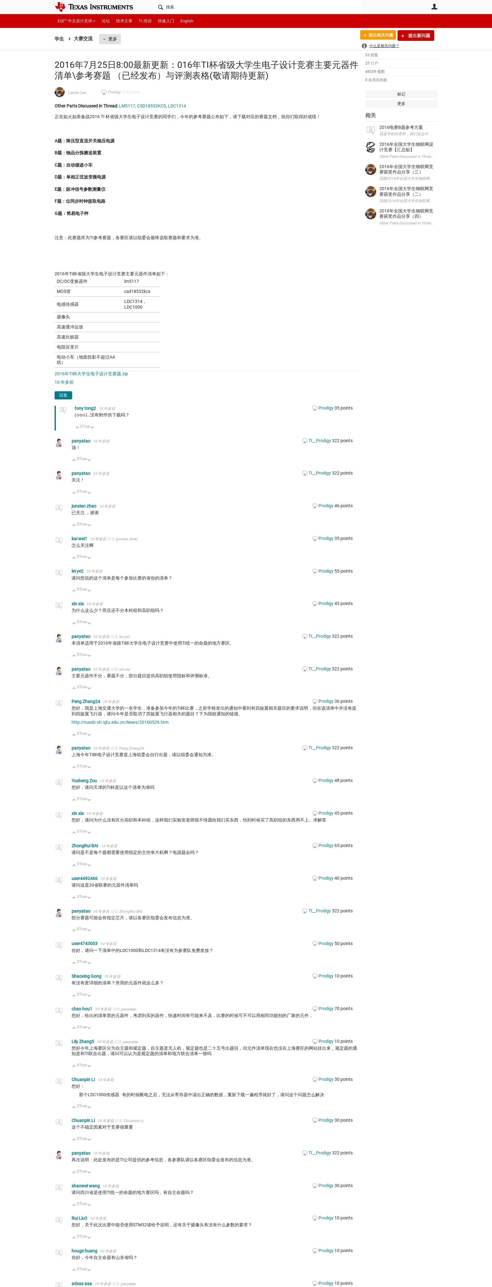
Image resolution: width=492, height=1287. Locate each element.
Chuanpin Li (84, 1079)
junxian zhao (84, 506)
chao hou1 (82, 1008)
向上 (77, 428)
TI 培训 (145, 21)
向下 (92, 428)
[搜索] (257, 7)
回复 (63, 395)
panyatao (81, 440)
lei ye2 (78, 571)
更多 (112, 38)
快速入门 (166, 21)
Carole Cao (77, 93)
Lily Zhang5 (83, 1041)
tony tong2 (86, 408)
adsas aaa (82, 1283)
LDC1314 (177, 105)
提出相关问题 (379, 35)
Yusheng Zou (85, 780)
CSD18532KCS (151, 105)
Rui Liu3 (80, 1218)
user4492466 (85, 878)
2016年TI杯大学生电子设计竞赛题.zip (91, 373)
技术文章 (124, 21)
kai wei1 (80, 538)
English (186, 21)
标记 (401, 94)
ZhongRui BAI (85, 845)
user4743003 (85, 943)
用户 (434, 6)
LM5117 (127, 105)
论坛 (106, 21)
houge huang (85, 1250)
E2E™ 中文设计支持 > (76, 21)
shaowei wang (86, 1185)
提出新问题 (418, 35)
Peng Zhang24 (86, 701)
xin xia (78, 603)
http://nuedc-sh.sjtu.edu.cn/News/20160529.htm (120, 722)
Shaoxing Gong (87, 976)
